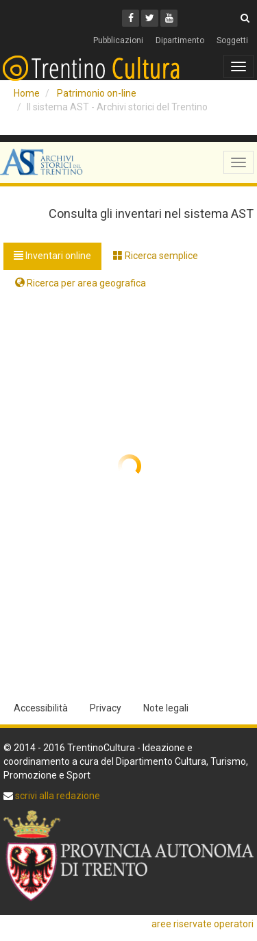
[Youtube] (169, 18)
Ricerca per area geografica (80, 283)
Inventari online (52, 255)
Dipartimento (180, 40)
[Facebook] (130, 18)
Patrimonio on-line (96, 93)
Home (27, 93)
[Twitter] (149, 18)
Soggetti (232, 40)
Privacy (105, 707)
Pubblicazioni (118, 40)
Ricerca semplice (155, 255)
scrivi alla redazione (56, 795)
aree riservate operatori (202, 923)
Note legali (165, 707)
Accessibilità (41, 707)
